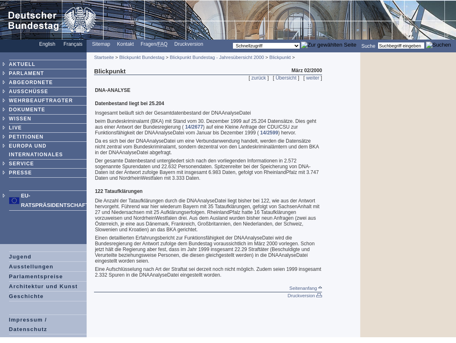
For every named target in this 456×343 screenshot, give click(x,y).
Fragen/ (154, 44)
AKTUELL (22, 64)
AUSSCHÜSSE (28, 91)
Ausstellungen (31, 266)
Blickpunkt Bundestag (142, 57)
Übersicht (285, 78)
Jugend (20, 257)
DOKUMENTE (27, 110)
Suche (368, 46)
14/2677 (194, 127)
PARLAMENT (26, 73)
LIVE (15, 128)
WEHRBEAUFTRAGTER (41, 100)
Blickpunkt (280, 57)
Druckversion (188, 44)
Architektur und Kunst (43, 286)
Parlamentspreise (36, 276)
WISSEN (20, 119)
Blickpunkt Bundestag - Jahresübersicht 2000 (217, 57)
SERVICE (21, 164)
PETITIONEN (26, 137)
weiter (312, 78)
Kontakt (125, 44)
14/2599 (269, 133)
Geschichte (26, 296)
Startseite (104, 57)
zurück (259, 78)
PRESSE (20, 173)
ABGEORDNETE (31, 82)
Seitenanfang (305, 288)
